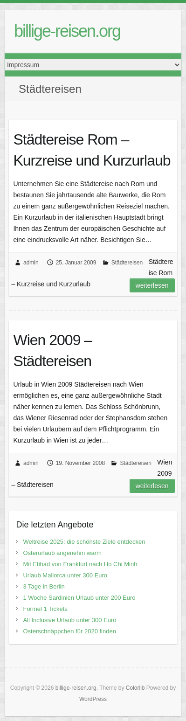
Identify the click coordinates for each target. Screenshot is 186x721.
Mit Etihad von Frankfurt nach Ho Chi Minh (80, 564)
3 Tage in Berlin (43, 586)
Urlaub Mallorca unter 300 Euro (65, 575)
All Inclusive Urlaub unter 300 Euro (69, 620)
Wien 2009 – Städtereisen (52, 350)
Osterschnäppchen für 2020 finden (69, 631)
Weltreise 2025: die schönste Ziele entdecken (84, 541)
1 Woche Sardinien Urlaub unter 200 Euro (79, 597)
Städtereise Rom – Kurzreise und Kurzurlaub (91, 150)
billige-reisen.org (67, 31)
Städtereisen (127, 262)
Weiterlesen (152, 285)
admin (31, 262)
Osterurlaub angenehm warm (62, 552)
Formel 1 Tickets (45, 608)
